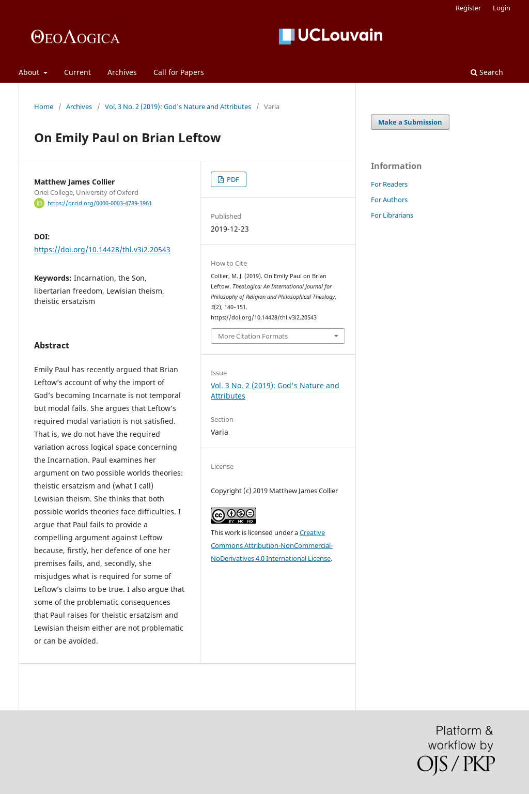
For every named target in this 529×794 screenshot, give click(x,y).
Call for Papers (178, 72)
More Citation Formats (253, 336)
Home (43, 106)
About (30, 72)
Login (501, 7)
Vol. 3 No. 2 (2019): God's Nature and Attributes (178, 106)
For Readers (389, 184)
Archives (122, 72)
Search (487, 72)
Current (77, 72)
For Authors (389, 199)
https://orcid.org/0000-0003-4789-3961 (100, 203)
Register (468, 7)
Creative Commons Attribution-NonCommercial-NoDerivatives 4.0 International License (272, 545)
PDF (232, 179)
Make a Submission (410, 122)
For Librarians (392, 215)
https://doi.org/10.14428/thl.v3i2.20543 (102, 249)
